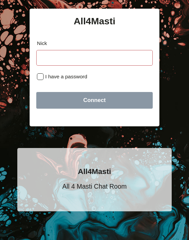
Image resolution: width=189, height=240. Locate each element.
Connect (94, 100)
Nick (42, 43)
